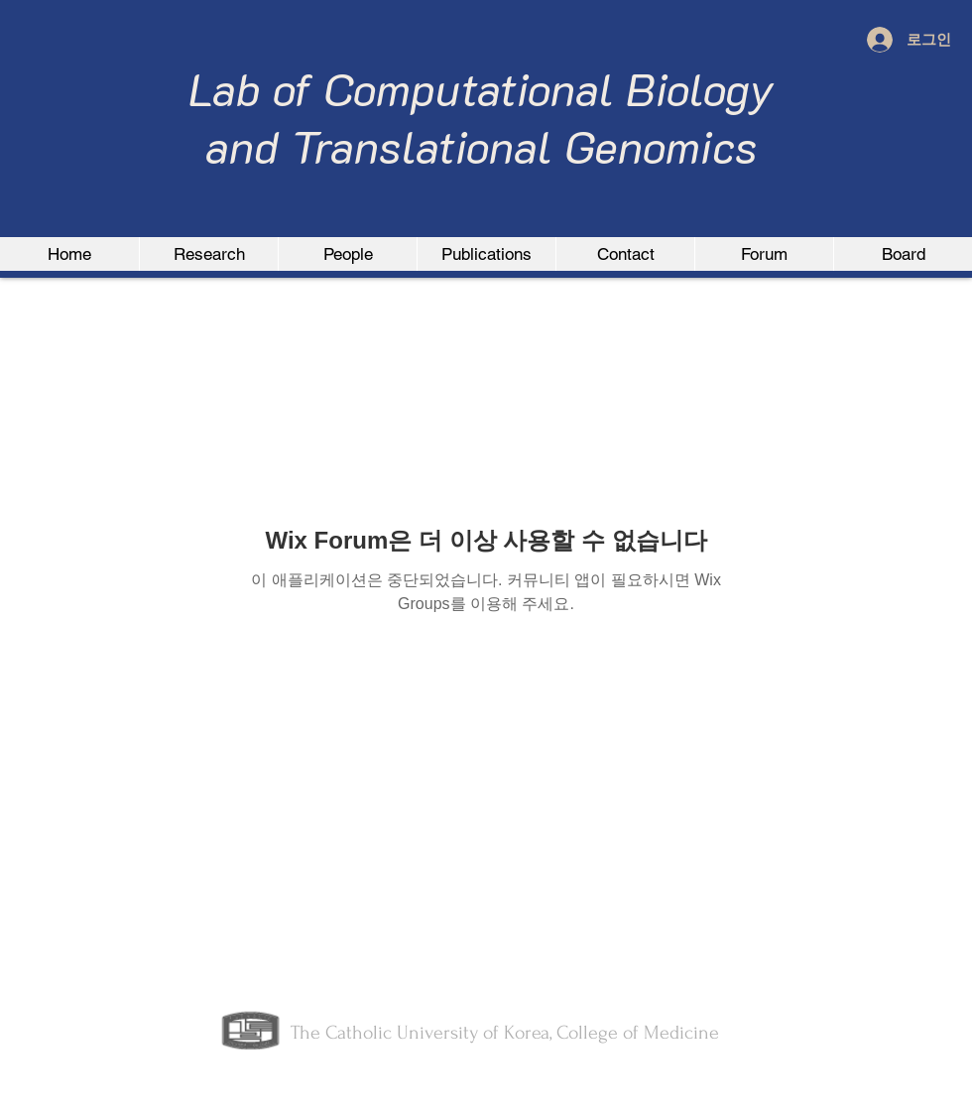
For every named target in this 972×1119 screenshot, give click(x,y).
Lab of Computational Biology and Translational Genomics (481, 117)
